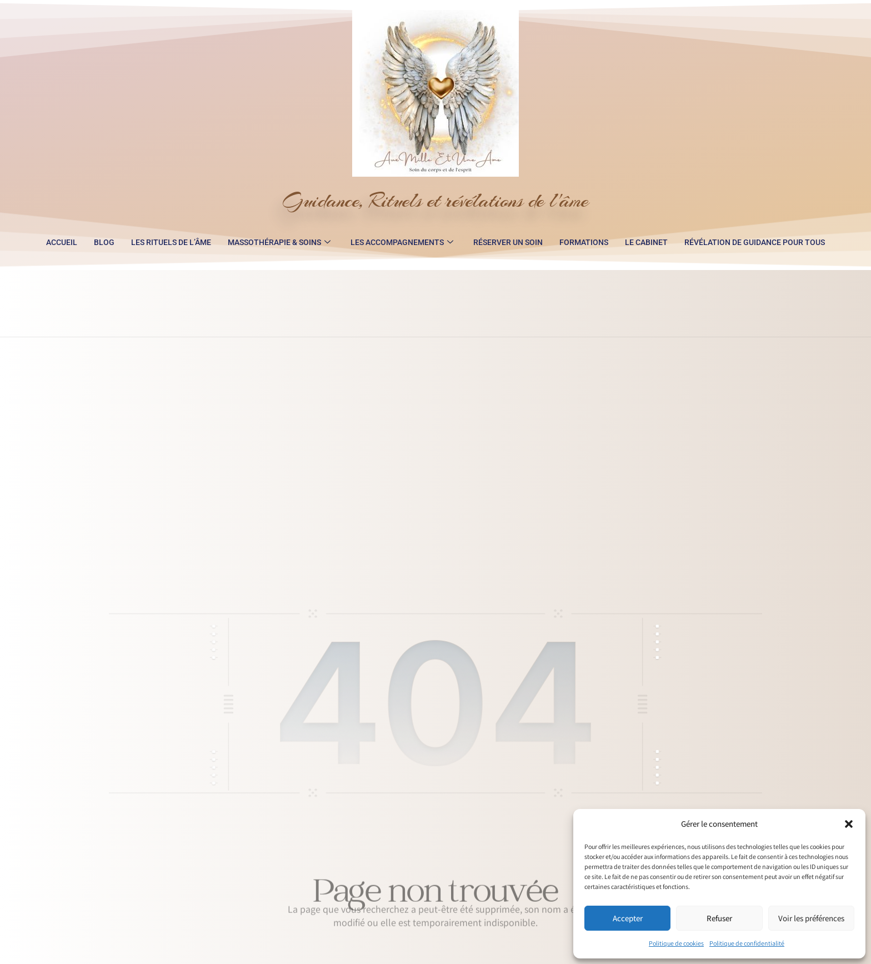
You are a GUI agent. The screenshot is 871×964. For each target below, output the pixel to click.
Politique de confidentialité (746, 943)
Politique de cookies (676, 943)
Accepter (628, 918)
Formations (583, 242)
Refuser (719, 918)
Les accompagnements (402, 242)
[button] (848, 824)
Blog (104, 242)
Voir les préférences (811, 918)
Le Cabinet (646, 242)
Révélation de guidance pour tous (754, 242)
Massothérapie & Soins (279, 242)
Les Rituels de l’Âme (171, 242)
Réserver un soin (508, 242)
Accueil (61, 242)
